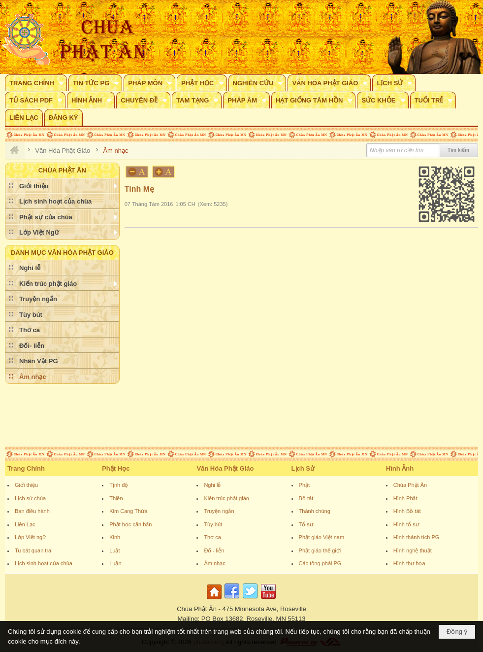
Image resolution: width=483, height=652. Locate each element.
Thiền (116, 498)
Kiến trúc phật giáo (226, 498)
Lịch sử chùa (30, 498)
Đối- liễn (214, 550)
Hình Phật (405, 498)
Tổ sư (306, 524)
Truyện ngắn (219, 511)
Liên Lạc (25, 524)
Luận (115, 563)
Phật (304, 485)
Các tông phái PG (320, 563)
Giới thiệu (26, 485)
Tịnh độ (118, 485)
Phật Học (115, 468)
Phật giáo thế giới (320, 550)
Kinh (114, 537)
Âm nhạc (214, 563)
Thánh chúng (314, 511)
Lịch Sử (303, 468)
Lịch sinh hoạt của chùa (43, 563)
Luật (114, 550)
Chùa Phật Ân (410, 485)
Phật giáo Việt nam (322, 537)
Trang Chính (26, 468)
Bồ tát (306, 498)
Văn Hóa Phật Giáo (225, 468)
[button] (36, 82)
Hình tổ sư (406, 524)
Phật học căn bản (130, 524)
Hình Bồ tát (407, 511)
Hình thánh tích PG (416, 537)
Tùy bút (213, 524)
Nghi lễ (212, 485)
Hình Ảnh (400, 468)
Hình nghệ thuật (412, 550)
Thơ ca (212, 537)
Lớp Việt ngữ (30, 537)
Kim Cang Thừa (128, 511)
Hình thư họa (409, 563)
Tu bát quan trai (34, 550)
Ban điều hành (32, 511)
